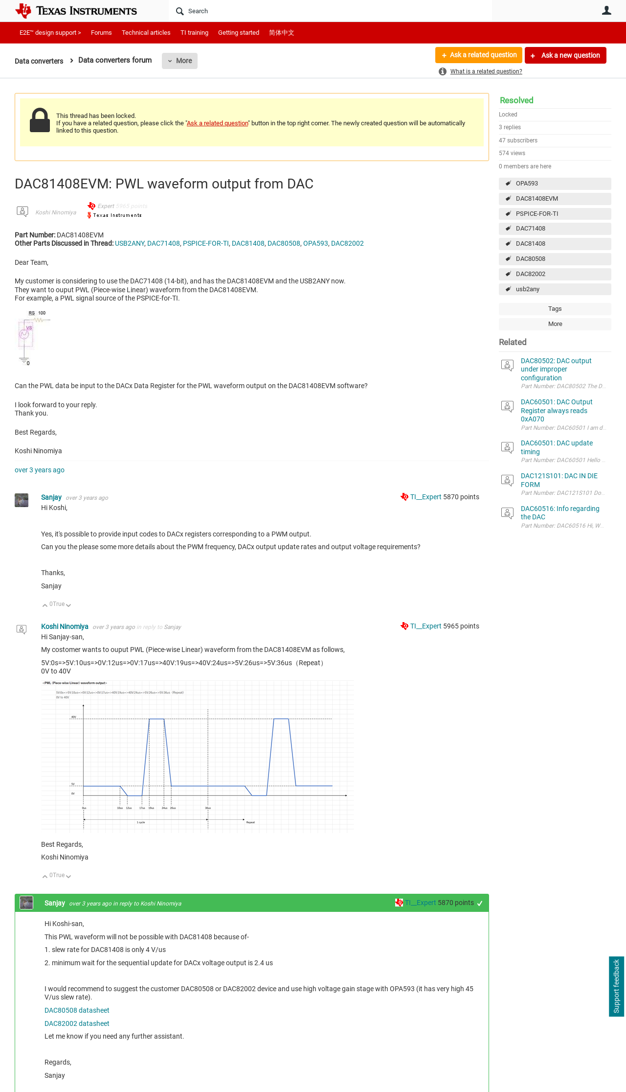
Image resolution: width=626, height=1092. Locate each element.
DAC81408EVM (537, 198)
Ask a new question (570, 55)
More (187, 61)
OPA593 (527, 183)
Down (69, 606)
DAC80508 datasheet (77, 1010)
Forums (101, 32)
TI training (194, 32)
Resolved (517, 100)
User (606, 10)
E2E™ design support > (50, 32)
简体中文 (281, 32)
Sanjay (52, 497)
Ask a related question (482, 55)
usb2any (527, 289)
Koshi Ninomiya (55, 212)
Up (45, 606)
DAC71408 (530, 228)
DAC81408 (530, 243)
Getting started (238, 32)
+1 (480, 903)
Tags (555, 308)
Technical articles (146, 32)
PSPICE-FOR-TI (537, 213)
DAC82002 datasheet (77, 1023)
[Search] (330, 11)
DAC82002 (530, 274)
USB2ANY (129, 243)
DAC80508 (530, 258)
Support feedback (616, 987)
